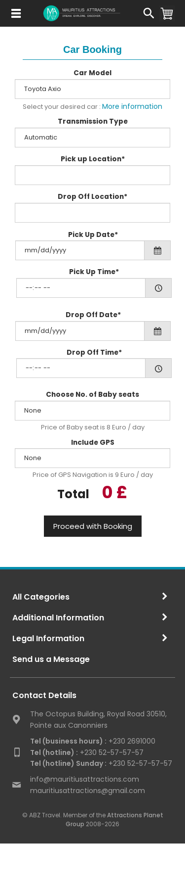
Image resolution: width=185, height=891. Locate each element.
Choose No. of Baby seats (92, 394)
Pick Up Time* (94, 272)
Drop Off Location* (92, 196)
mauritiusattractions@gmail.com (87, 791)
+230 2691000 (92, 741)
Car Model (92, 73)
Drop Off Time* (94, 352)
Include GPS (92, 442)
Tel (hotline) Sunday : (68, 763)
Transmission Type (93, 121)
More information (132, 106)
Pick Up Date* (93, 234)
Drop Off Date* (93, 315)
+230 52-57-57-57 (87, 752)
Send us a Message (51, 659)
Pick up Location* (93, 159)
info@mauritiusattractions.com (84, 779)
